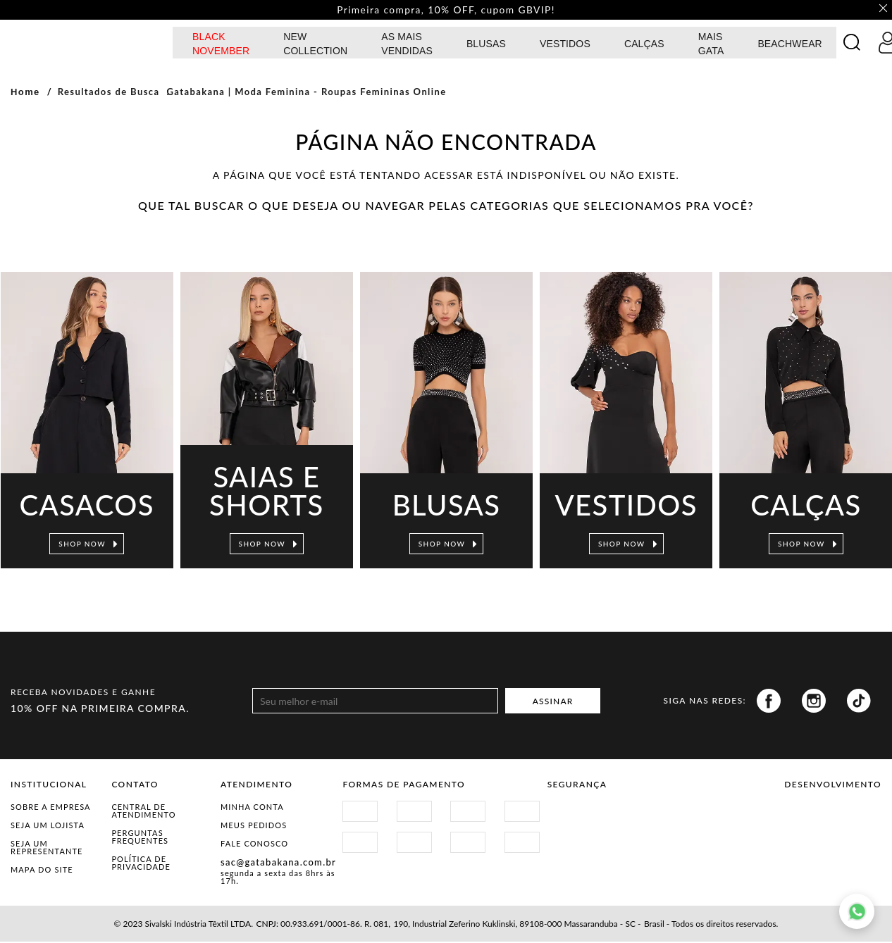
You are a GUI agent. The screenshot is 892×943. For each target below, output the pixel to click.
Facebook (769, 702)
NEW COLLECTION (315, 45)
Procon (662, 816)
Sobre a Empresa (51, 808)
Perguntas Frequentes (139, 838)
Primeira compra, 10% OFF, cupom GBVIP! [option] (446, 10)
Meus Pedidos (254, 826)
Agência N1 (857, 821)
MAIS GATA (711, 45)
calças (644, 45)
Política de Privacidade (141, 864)
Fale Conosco (254, 844)
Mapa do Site (42, 870)
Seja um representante (47, 848)
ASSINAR (553, 702)
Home (25, 93)
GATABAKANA (88, 43)
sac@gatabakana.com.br (278, 863)
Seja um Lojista (48, 826)
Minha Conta (252, 808)
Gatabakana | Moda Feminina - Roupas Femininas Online (306, 93)
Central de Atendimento (143, 812)
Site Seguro (581, 816)
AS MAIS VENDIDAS (407, 45)
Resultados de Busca (109, 93)
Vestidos (565, 45)
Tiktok (859, 702)
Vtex (808, 821)
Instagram (814, 702)
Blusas (486, 45)
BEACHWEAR (789, 45)
